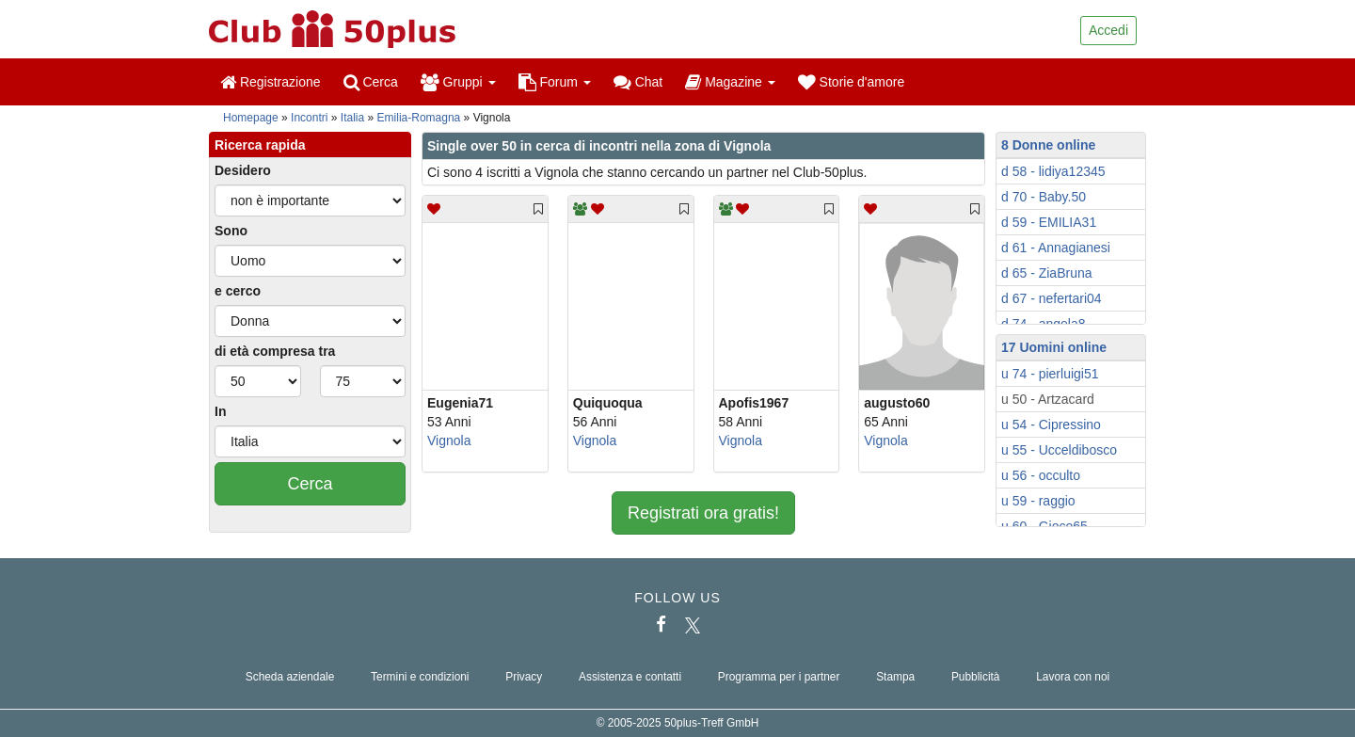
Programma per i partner (779, 676)
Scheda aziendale (290, 676)
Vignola (448, 440)
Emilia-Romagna (419, 117)
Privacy (523, 676)
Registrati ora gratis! (703, 513)
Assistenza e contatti (630, 676)
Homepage (251, 117)
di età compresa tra (275, 351)
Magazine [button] (729, 81)
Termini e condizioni (420, 676)
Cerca (370, 81)
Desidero (243, 170)
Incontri (309, 117)
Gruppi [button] (458, 81)
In (220, 411)
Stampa (895, 676)
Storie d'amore (851, 81)
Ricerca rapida (260, 144)
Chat (638, 81)
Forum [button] (554, 81)
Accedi (1108, 30)
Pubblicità (975, 676)
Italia (352, 117)
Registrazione (270, 81)
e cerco (238, 290)
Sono (231, 230)
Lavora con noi (1072, 676)
